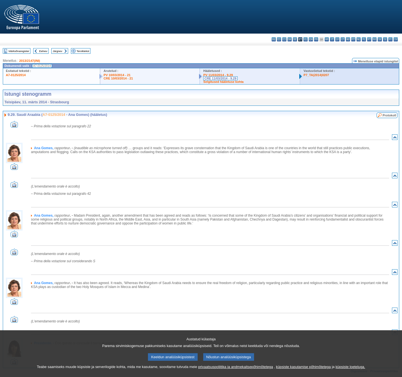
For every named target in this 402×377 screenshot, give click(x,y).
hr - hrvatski (327, 39)
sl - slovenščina (385, 39)
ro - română (374, 39)
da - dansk (290, 39)
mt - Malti (353, 39)
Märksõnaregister (19, 51)
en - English (311, 39)
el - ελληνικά (305, 39)
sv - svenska (396, 39)
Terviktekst (82, 51)
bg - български (274, 39)
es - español (279, 39)
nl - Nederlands (358, 39)
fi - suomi (390, 39)
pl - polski (364, 39)
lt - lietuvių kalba (343, 39)
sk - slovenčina (380, 39)
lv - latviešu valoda (337, 39)
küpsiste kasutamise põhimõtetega (303, 373)
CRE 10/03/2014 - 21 (118, 78)
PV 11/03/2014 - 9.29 (218, 75)
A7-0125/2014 (16, 75)
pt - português (369, 39)
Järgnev (57, 51)
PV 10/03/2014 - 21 (117, 75)
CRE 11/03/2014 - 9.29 (220, 78)
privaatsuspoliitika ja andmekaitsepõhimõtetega (235, 373)
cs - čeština (284, 39)
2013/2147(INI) (29, 60)
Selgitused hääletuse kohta (223, 81)
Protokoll (389, 115)
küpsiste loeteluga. (350, 373)
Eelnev (43, 51)
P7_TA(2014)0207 (316, 75)
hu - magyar (348, 39)
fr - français (316, 39)
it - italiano (332, 39)
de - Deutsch (295, 39)
